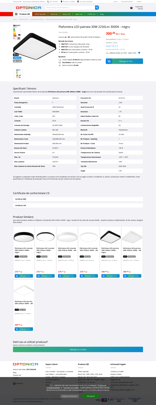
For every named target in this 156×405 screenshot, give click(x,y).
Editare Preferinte (69, 396)
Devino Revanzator (127, 1)
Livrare (115, 1)
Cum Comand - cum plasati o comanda (59, 371)
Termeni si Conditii (117, 371)
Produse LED (25, 14)
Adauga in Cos (119, 61)
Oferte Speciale (40, 14)
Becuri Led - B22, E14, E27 (87, 377)
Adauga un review (78, 349)
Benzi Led (54, 14)
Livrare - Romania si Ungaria (55, 377)
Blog (101, 14)
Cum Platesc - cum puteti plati (56, 374)
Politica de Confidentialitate (120, 377)
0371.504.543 (54, 1)
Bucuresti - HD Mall (69, 1)
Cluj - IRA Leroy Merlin (86, 1)
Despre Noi (17, 375)
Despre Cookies (116, 374)
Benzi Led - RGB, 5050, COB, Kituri (90, 374)
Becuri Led (66, 14)
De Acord (90, 396)
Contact (139, 1)
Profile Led (91, 14)
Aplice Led (78, 14)
